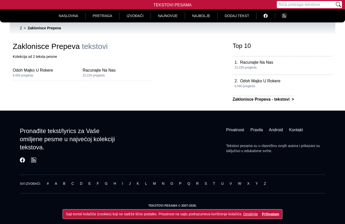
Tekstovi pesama (239, 146)
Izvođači (135, 16)
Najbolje (201, 16)
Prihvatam (270, 214)
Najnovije (168, 16)
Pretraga (102, 16)
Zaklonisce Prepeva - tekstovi (262, 99)
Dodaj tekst (237, 16)
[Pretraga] (306, 4)
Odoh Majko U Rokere (33, 70)
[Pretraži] (338, 4)
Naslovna (68, 16)
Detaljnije (250, 214)
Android (276, 130)
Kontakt (296, 130)
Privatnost (235, 130)
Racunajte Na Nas (99, 70)
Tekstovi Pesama (172, 5)
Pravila (256, 130)
